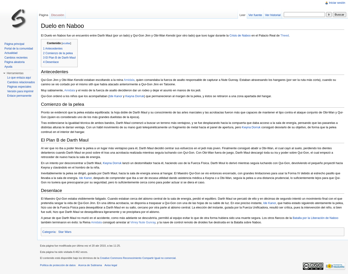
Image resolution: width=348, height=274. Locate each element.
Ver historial (273, 15)
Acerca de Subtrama (90, 265)
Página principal (14, 44)
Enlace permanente (19, 95)
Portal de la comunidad (18, 48)
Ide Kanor (115, 96)
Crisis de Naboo (240, 35)
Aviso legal (110, 265)
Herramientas (15, 73)
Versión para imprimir (20, 91)
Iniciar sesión (337, 2)
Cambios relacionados (21, 82)
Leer (243, 15)
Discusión (57, 15)
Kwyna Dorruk (134, 96)
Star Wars (64, 232)
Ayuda (8, 66)
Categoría (48, 232)
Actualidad (10, 53)
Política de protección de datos (58, 265)
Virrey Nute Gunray (142, 222)
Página (43, 15)
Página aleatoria (14, 62)
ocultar (66, 43)
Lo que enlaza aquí (19, 77)
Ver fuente (255, 15)
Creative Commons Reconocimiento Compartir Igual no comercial (137, 258)
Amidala (129, 80)
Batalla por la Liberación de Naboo (315, 218)
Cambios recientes (15, 57)
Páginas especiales (19, 86)
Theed (284, 35)
